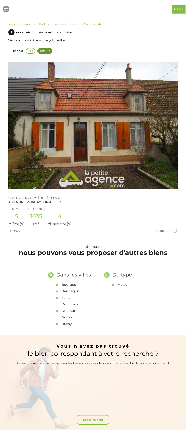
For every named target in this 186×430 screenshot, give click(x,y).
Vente (68, 24)
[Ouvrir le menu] (181, 9)
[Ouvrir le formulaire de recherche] (171, 9)
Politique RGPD (149, 422)
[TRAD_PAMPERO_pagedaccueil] (6, 11)
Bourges (69, 309)
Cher (78, 24)
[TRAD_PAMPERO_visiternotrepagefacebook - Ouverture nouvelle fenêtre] (93, 411)
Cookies (161, 422)
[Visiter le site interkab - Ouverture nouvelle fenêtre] (145, 410)
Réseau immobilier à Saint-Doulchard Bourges (35, 24)
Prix (31, 51)
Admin (124, 422)
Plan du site (96, 422)
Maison (124, 309)
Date (45, 51)
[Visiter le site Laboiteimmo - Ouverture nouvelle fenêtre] (93, 428)
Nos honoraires (82, 422)
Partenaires (134, 422)
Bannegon (70, 315)
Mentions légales (111, 422)
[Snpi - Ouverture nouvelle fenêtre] (159, 410)
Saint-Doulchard (70, 325)
